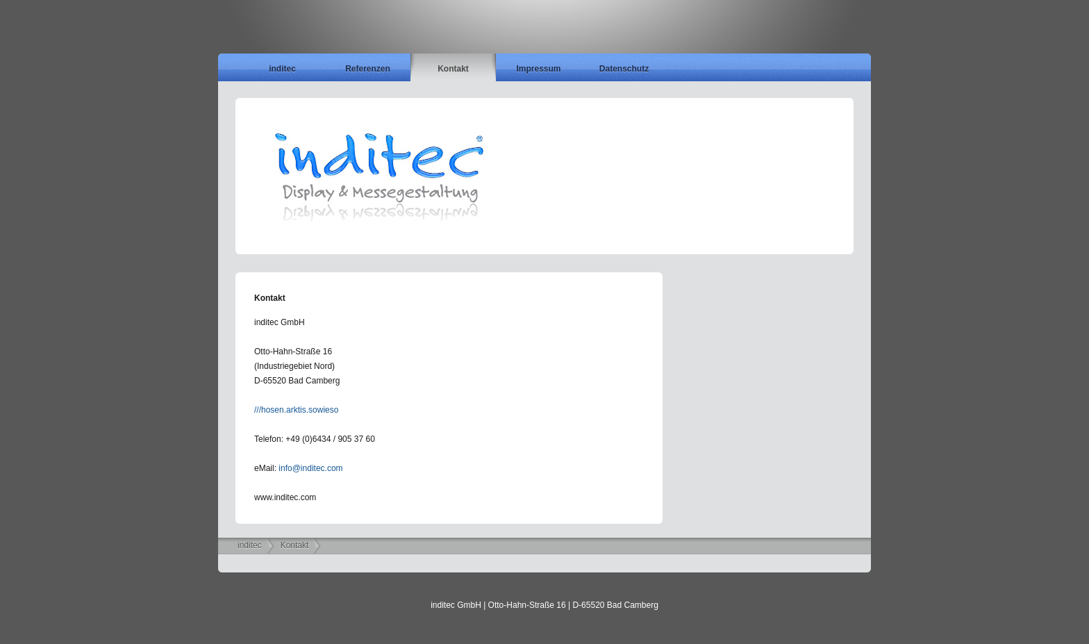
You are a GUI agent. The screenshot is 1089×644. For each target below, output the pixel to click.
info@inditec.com (310, 468)
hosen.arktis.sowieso (299, 410)
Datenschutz (624, 69)
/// (257, 410)
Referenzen (367, 69)
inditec (282, 69)
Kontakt (453, 69)
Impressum (538, 69)
